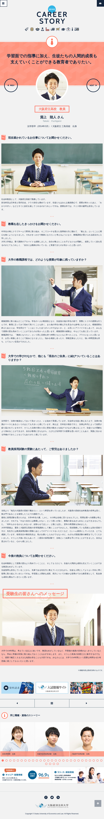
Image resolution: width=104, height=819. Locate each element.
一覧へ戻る (52, 703)
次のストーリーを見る (86, 703)
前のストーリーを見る (17, 703)
